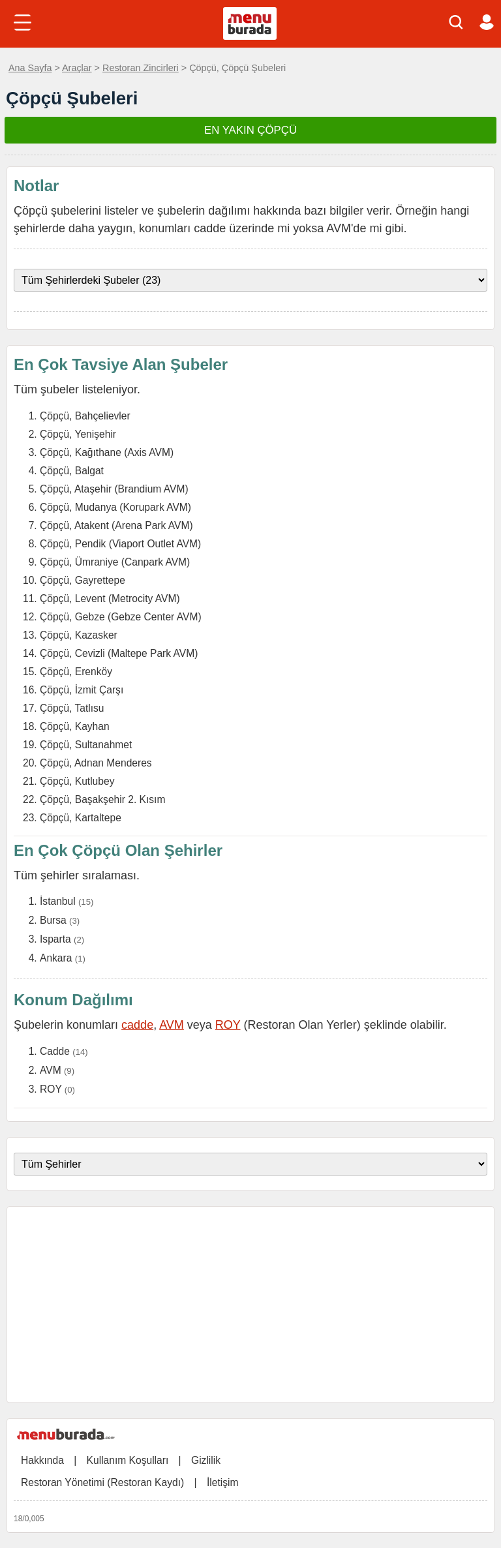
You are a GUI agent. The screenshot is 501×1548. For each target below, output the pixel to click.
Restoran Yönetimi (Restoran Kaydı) (102, 1482)
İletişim (223, 1482)
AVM (171, 1024)
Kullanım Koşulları (128, 1460)
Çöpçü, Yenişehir (78, 434)
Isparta (55, 939)
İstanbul (58, 901)
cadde (137, 1024)
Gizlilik (205, 1460)
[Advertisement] (250, 1304)
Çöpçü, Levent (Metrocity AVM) (110, 598)
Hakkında (42, 1460)
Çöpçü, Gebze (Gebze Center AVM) (121, 616)
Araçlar (77, 68)
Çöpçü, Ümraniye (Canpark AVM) (115, 562)
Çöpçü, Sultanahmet (86, 744)
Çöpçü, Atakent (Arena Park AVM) (116, 525)
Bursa (53, 920)
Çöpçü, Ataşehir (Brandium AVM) (114, 488)
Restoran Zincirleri (140, 68)
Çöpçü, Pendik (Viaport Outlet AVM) (120, 543)
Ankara (56, 958)
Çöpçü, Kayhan (75, 726)
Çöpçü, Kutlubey (77, 781)
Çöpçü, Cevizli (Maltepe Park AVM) (119, 653)
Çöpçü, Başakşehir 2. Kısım (102, 799)
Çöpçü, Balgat (72, 470)
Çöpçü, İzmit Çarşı (81, 689)
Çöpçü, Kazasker (78, 635)
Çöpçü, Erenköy (76, 671)
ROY (228, 1024)
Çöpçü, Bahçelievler (85, 415)
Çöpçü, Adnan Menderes (96, 762)
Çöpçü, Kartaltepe (80, 817)
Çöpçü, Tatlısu (72, 708)
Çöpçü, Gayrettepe (82, 580)
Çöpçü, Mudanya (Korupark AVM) (115, 507)
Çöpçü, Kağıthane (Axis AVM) (107, 452)
